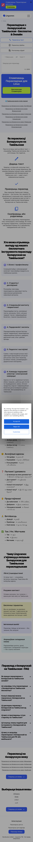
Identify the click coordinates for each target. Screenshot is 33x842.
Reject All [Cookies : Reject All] (16, 427)
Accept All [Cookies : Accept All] (16, 421)
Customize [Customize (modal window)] (16, 432)
